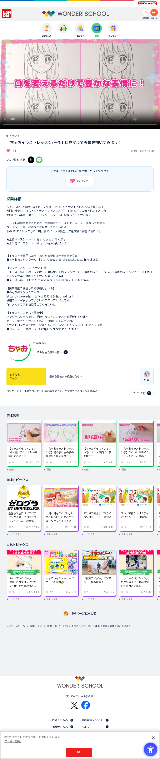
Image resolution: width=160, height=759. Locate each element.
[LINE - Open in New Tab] (39, 159)
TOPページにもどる (84, 613)
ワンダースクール (15, 626)
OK (78, 752)
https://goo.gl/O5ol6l (52, 243)
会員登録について (92, 720)
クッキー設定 (12, 741)
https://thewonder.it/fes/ (59, 329)
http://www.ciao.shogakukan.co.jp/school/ (69, 259)
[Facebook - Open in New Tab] (85, 705)
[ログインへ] (154, 12)
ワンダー (78, 181)
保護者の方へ (60, 727)
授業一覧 (52, 626)
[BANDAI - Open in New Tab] (7, 13)
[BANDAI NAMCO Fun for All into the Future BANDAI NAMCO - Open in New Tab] (147, 3)
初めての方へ (60, 720)
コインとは (139, 393)
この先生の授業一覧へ (49, 352)
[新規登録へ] (145, 12)
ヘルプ (85, 727)
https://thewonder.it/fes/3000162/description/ (39, 296)
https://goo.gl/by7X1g (49, 239)
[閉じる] (153, 737)
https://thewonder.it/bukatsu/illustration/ (58, 280)
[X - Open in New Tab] (31, 159)
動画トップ (36, 626)
